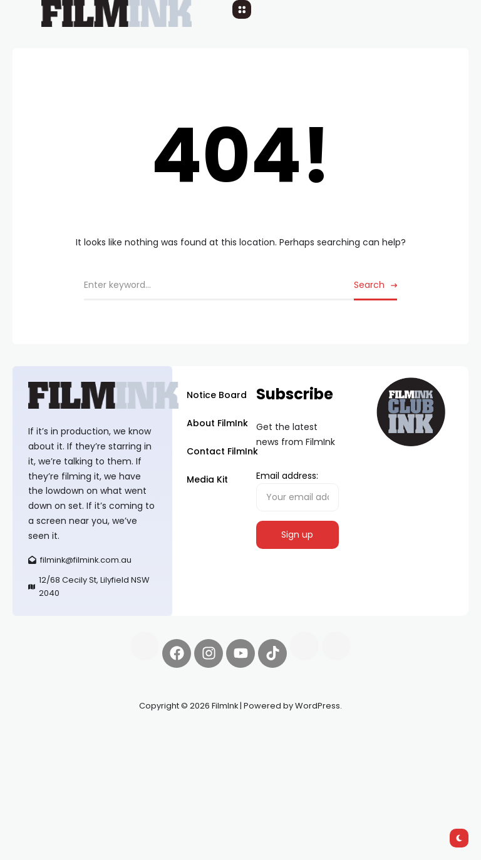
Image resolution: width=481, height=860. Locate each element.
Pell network (115, 735)
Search (369, 285)
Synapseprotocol (49, 735)
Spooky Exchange (51, 750)
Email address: (297, 490)
